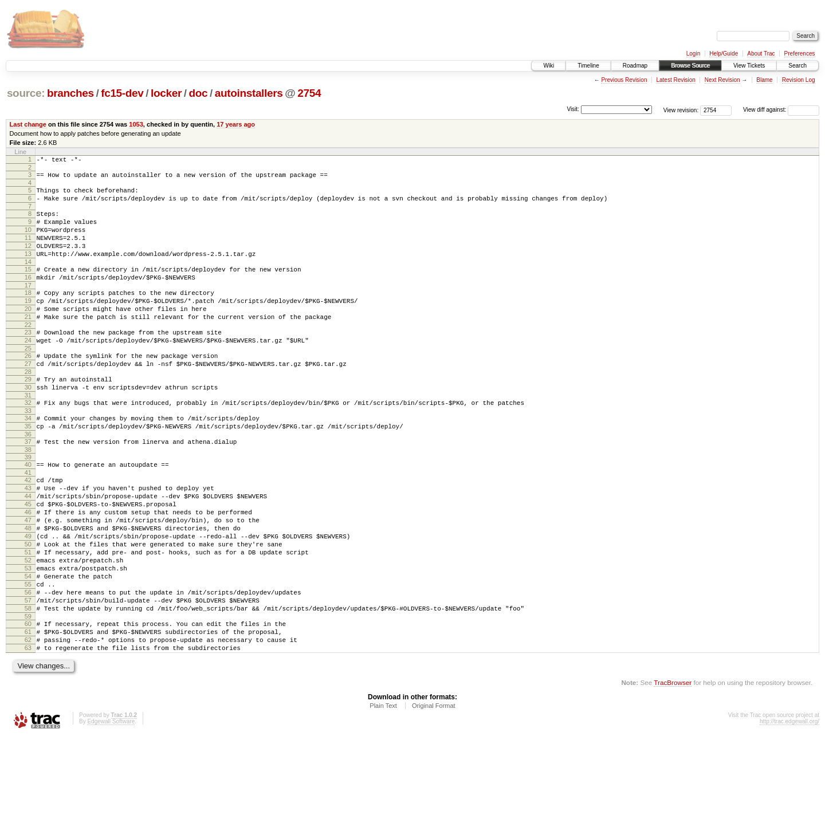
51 (28, 614)
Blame (764, 80)
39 (28, 501)
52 (28, 623)
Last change (28, 124)
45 (28, 555)
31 (28, 433)
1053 (136, 124)
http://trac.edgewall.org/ (789, 804)
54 (28, 643)
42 (28, 526)
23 (28, 359)
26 (28, 386)
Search (797, 65)
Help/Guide (723, 53)
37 (28, 484)
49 (28, 594)
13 (28, 269)
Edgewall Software (111, 804)
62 (28, 718)
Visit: (573, 109)
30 (28, 423)
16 (28, 296)
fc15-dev (122, 93)
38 (28, 494)
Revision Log (798, 80)
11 (28, 249)
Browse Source (690, 65)
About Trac (761, 53)
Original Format (433, 788)
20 (28, 332)
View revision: (681, 110)
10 (28, 240)
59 (28, 691)
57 (28, 672)
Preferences (799, 53)
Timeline (588, 65)
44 (28, 545)
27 (28, 396)
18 (28, 313)
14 (28, 278)
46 (28, 565)
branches (70, 93)
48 (28, 584)
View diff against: (781, 110)
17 (28, 305)
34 (28, 457)
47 (28, 575)
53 (28, 633)
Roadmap (635, 65)
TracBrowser (673, 765)
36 (28, 477)
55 (28, 652)
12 (28, 259)
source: (26, 93)
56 (28, 662)
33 (28, 450)
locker (166, 93)
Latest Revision (675, 80)
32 (28, 440)
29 (28, 413)
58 (28, 682)
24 (28, 369)
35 (28, 467)
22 (28, 352)
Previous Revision (624, 80)
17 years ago (236, 124)
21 (28, 342)
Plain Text (383, 788)
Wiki (548, 65)
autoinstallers (249, 93)
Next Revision (722, 80)
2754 (309, 93)
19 (28, 323)
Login (693, 53)
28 (28, 406)
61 (28, 709)
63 (28, 728)
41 (28, 518)
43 (28, 536)
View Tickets (749, 65)
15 (28, 286)
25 (28, 379)
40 (28, 509)
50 (28, 604)
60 (28, 699)
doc (197, 93)
